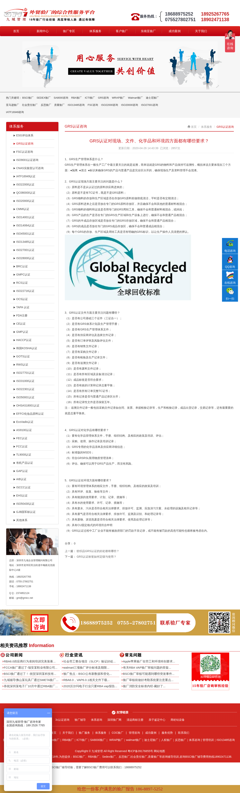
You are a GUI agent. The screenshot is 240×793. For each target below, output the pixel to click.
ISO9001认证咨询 (25, 160)
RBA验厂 (76, 97)
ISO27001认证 (23, 250)
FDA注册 (20, 315)
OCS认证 (20, 299)
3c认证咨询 (62, 719)
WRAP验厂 (118, 97)
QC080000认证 (24, 192)
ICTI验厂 (90, 97)
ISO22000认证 (23, 184)
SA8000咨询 (61, 97)
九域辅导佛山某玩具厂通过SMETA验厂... (31, 680)
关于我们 (201, 31)
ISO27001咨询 (149, 104)
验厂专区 (69, 31)
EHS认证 (20, 495)
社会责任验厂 (30, 104)
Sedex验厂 (53, 739)
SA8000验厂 (98, 739)
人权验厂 (166, 739)
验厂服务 (84, 732)
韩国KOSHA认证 (25, 348)
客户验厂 (122, 31)
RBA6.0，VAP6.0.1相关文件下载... (86, 680)
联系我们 (183, 732)
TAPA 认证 (21, 307)
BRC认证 (20, 266)
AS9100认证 (22, 430)
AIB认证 (19, 479)
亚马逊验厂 (12, 104)
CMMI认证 (21, 209)
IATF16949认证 (24, 176)
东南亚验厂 (148, 31)
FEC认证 (20, 438)
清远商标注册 (135, 719)
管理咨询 (134, 732)
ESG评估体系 (23, 135)
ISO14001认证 (23, 217)
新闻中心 (43, 31)
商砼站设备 (178, 719)
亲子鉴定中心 (157, 719)
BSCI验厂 (27, 97)
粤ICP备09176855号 (140, 751)
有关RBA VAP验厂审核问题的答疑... (147, 667)
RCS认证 (20, 282)
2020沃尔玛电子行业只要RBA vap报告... (90, 686)
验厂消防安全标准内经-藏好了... (144, 686)
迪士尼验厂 (152, 97)
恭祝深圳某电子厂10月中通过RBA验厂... (31, 686)
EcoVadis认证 (23, 421)
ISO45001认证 (23, 233)
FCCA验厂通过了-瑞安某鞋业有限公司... (30, 667)
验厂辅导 (80, 719)
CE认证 (19, 323)
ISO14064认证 (23, 225)
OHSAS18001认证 (26, 405)
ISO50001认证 (23, 397)
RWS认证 (20, 364)
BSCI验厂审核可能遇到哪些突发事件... (149, 673)
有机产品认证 (23, 462)
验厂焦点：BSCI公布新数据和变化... (87, 673)
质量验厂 (59, 104)
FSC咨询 (93, 104)
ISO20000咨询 (129, 104)
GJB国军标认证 (24, 511)
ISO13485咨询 (76, 104)
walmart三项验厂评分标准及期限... (86, 667)
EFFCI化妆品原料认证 (28, 413)
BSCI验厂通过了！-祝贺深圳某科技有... (30, 673)
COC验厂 (117, 732)
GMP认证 (20, 331)
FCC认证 (20, 446)
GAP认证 (20, 471)
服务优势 (167, 732)
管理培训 (208, 739)
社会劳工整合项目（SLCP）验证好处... (89, 661)
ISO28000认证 (23, 258)
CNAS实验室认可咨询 (28, 168)
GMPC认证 (21, 274)
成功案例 (175, 31)
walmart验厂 (133, 739)
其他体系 (20, 520)
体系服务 (95, 31)
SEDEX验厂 (44, 97)
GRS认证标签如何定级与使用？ (96, 556)
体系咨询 (96, 719)
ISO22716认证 (23, 290)
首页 (16, 31)
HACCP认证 (22, 340)
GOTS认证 (21, 356)
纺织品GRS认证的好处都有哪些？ (98, 551)
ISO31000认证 (23, 381)
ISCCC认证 (22, 487)
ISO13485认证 (23, 241)
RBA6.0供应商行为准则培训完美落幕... (30, 661)
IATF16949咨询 (15, 112)
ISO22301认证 (23, 389)
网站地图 (159, 751)
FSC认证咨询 (23, 151)
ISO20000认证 (23, 200)
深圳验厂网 (114, 719)
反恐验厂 (46, 104)
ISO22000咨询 (109, 104)
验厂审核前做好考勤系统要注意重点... (148, 680)
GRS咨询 (103, 97)
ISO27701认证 (23, 372)
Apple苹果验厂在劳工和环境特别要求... (149, 661)
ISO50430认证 (23, 503)
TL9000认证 (22, 454)
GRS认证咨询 (23, 143)
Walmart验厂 (135, 97)
